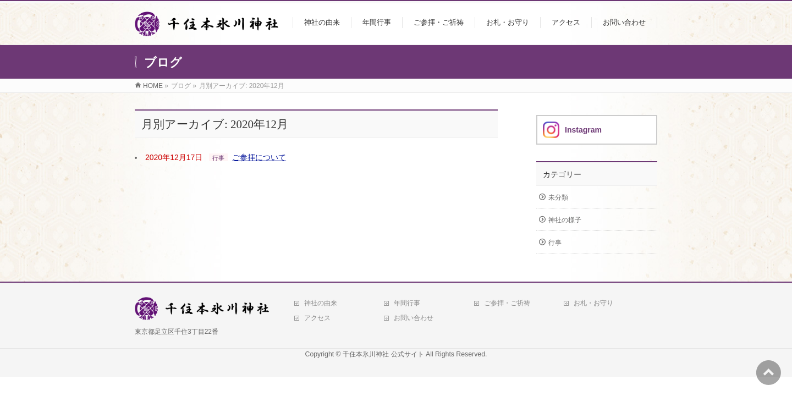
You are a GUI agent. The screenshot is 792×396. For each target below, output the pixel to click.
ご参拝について (259, 157)
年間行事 (407, 303)
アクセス (317, 318)
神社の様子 (564, 220)
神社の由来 (320, 303)
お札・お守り (593, 303)
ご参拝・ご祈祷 (507, 303)
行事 (218, 158)
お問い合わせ (413, 318)
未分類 (558, 197)
